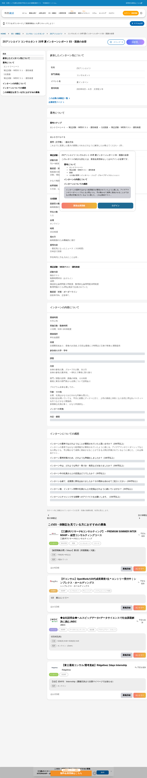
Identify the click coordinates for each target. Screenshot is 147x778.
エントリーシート (11, 66)
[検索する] (141, 13)
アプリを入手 (137, 23)
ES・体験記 (15, 34)
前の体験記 (52, 516)
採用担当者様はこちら (133, 3)
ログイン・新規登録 (130, 13)
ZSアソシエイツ (56, 34)
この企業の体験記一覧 (60, 98)
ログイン (115, 206)
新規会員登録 (79, 206)
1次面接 (7, 74)
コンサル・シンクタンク (35, 34)
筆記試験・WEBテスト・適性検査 (18, 70)
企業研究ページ (57, 102)
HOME (3, 34)
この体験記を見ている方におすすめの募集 (21, 92)
